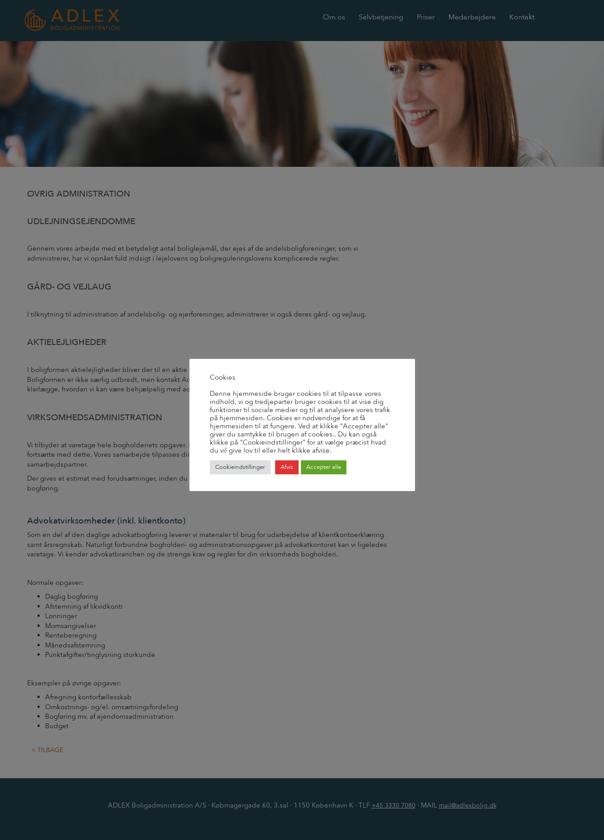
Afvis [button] (287, 467)
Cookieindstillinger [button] (240, 467)
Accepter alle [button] (323, 467)
